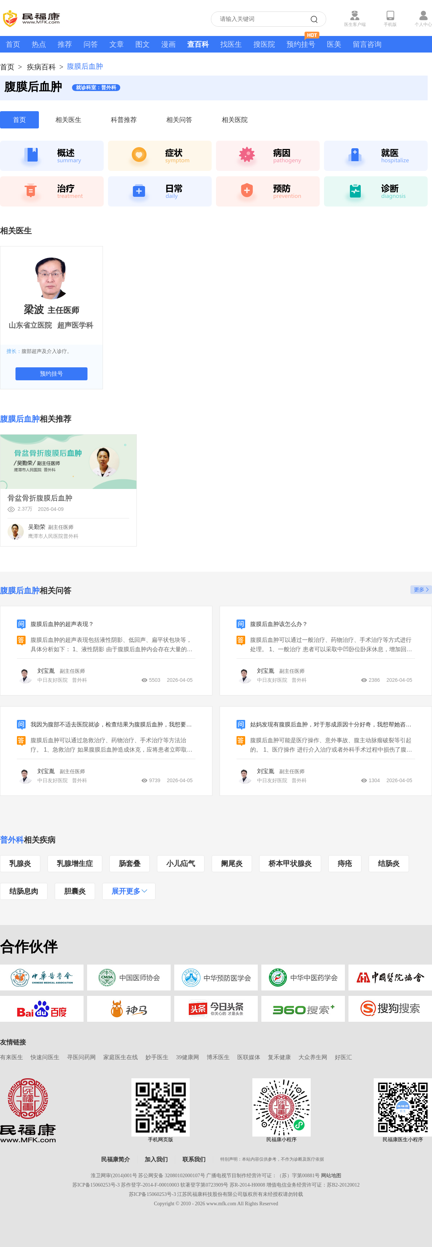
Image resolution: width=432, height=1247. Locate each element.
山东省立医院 (30, 325)
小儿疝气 (180, 863)
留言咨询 (367, 44)
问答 (91, 44)
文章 (116, 44)
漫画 (168, 44)
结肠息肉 (23, 891)
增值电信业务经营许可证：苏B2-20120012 (313, 1185)
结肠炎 (389, 863)
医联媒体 (248, 1057)
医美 (334, 44)
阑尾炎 (232, 863)
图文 (142, 44)
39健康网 (187, 1057)
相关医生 (68, 119)
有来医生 (11, 1057)
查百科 (198, 44)
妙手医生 (156, 1057)
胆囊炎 (75, 891)
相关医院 (235, 119)
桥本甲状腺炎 (290, 863)
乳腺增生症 (75, 863)
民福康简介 (115, 1159)
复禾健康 (279, 1057)
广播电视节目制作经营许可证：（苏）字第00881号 (263, 1175)
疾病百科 (41, 67)
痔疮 (345, 863)
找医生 (231, 44)
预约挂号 (303, 42)
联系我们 (194, 1159)
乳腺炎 (20, 863)
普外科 (12, 839)
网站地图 (331, 1175)
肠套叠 (129, 863)
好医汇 (343, 1057)
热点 (39, 44)
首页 (13, 44)
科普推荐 (124, 119)
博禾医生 (218, 1057)
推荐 (65, 44)
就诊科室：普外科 (96, 87)
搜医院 (264, 44)
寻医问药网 (81, 1057)
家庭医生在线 (120, 1057)
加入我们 (156, 1159)
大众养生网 (312, 1057)
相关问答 (179, 119)
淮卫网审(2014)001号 (114, 1175)
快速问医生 (45, 1057)
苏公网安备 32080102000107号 (171, 1175)
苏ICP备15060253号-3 (96, 1185)
